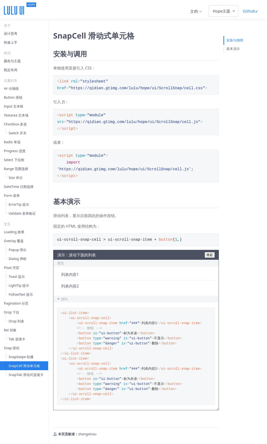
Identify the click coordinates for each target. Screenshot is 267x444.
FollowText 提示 (21, 294)
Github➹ (250, 11)
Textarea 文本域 (16, 115)
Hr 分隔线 (11, 88)
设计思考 (10, 33)
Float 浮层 (11, 267)
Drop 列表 (16, 321)
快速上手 (10, 42)
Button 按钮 (13, 97)
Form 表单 (12, 195)
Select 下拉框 (14, 159)
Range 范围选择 (16, 168)
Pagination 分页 (16, 303)
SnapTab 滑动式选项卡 (26, 374)
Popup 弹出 (17, 249)
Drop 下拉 (11, 312)
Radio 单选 (12, 142)
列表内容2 (70, 286)
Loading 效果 (14, 232)
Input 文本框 (13, 106)
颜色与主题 (12, 61)
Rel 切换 (10, 330)
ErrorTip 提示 (19, 204)
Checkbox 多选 (15, 124)
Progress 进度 (15, 151)
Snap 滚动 (11, 348)
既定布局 (10, 70)
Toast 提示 (17, 276)
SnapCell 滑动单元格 (24, 365)
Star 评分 (16, 177)
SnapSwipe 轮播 (21, 357)
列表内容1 (70, 274)
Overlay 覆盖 (14, 241)
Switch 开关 (17, 133)
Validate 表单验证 (22, 213)
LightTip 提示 (19, 285)
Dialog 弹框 (17, 258)
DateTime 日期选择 (18, 186)
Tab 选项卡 (17, 339)
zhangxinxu (87, 434)
